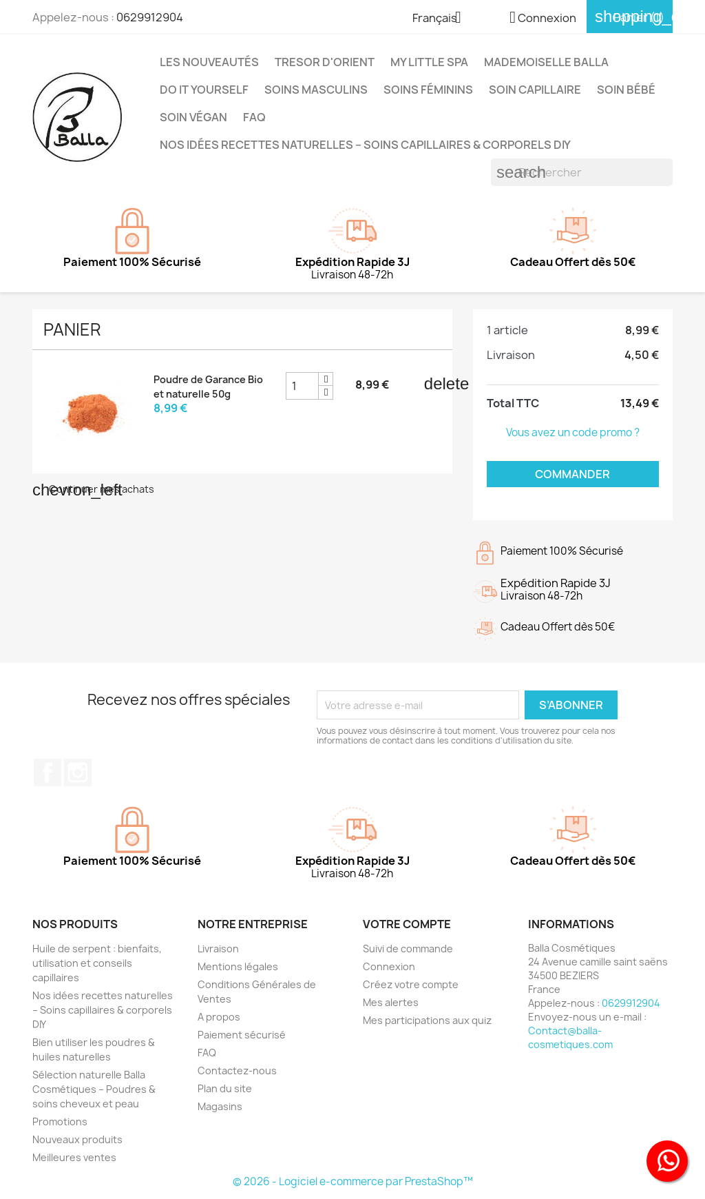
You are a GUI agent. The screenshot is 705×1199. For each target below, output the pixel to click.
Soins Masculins (316, 89)
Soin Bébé (626, 89)
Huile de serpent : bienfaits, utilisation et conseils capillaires (97, 963)
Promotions (59, 1121)
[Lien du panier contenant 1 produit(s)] (629, 17)
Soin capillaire (535, 89)
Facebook (47, 772)
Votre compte (407, 924)
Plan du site (225, 1088)
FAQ (254, 117)
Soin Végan (193, 117)
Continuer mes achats (93, 488)
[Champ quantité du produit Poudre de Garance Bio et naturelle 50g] (302, 386)
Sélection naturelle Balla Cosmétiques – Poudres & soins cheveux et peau (94, 1089)
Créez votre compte (411, 984)
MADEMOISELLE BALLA (546, 62)
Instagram (78, 772)
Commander (572, 474)
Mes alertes (391, 1002)
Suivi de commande (408, 948)
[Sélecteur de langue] (442, 18)
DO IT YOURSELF (204, 89)
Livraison (218, 948)
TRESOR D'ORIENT (325, 62)
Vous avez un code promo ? (573, 432)
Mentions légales (238, 966)
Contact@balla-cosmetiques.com (570, 1037)
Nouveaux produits (77, 1139)
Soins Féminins (428, 89)
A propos (219, 1016)
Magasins (220, 1106)
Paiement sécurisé (242, 1034)
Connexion (389, 966)
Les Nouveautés (209, 62)
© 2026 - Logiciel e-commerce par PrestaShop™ (353, 1181)
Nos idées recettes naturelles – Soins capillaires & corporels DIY (365, 144)
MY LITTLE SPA (429, 62)
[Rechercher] (582, 172)
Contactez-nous (237, 1070)
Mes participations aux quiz (427, 1020)
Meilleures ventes (74, 1157)
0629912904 (149, 17)
